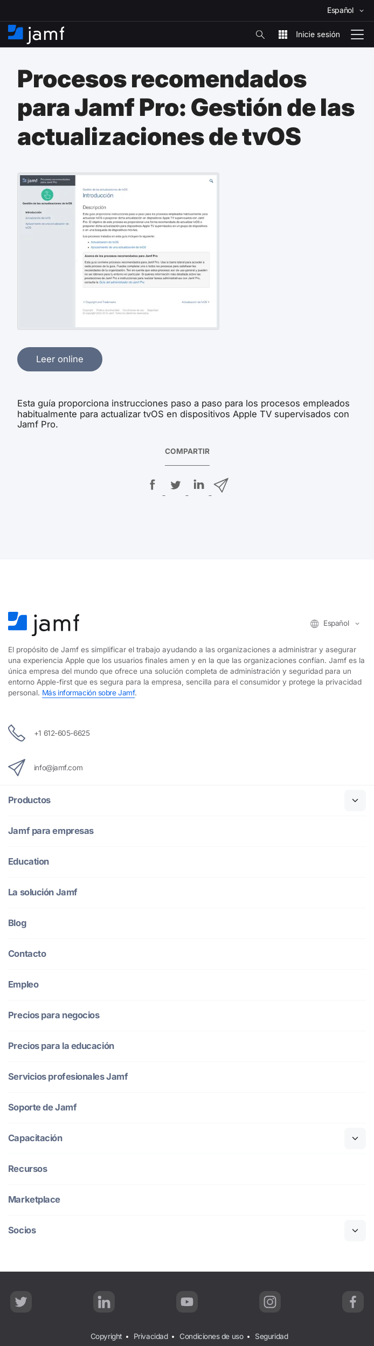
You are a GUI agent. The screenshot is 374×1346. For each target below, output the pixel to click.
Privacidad (151, 1336)
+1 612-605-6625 (48, 733)
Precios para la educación (62, 1046)
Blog (17, 923)
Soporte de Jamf (42, 1107)
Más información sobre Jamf (88, 692)
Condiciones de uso (211, 1336)
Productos (29, 800)
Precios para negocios (54, 1015)
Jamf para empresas (51, 831)
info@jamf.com (45, 767)
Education (29, 862)
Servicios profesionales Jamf (69, 1077)
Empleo (23, 984)
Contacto (27, 954)
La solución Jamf (43, 892)
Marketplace (34, 1200)
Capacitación (36, 1138)
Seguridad (271, 1336)
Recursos (27, 1169)
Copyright (106, 1336)
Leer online (60, 359)
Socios (22, 1230)
